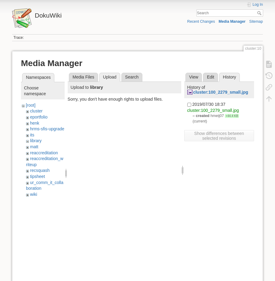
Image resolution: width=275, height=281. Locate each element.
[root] (31, 105)
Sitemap (256, 21)
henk (34, 123)
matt (34, 146)
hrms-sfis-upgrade (47, 128)
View (193, 77)
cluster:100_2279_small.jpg (220, 92)
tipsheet (37, 176)
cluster (36, 111)
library (36, 140)
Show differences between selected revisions (219, 136)
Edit (210, 77)
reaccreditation (44, 152)
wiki (33, 194)
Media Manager (232, 21)
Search (260, 13)
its (32, 134)
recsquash (40, 170)
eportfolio (39, 117)
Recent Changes (201, 21)
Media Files (83, 77)
